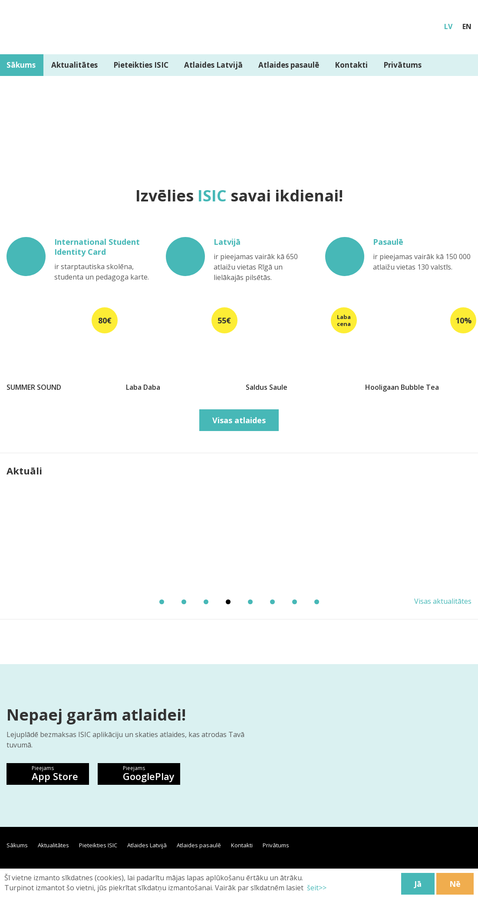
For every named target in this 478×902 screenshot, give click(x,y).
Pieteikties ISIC (140, 65)
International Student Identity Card (97, 247)
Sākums (17, 845)
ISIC (212, 195)
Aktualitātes (74, 65)
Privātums (402, 65)
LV (448, 26)
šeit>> (315, 887)
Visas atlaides (239, 420)
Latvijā (227, 242)
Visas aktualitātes (442, 601)
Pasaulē (388, 242)
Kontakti (351, 65)
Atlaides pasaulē (288, 65)
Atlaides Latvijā (213, 65)
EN (466, 26)
